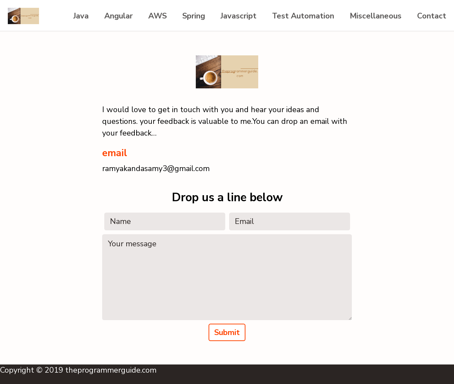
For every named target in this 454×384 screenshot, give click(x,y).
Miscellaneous (376, 16)
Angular (118, 16)
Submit (227, 332)
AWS (157, 16)
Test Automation (303, 16)
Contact (431, 16)
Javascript (238, 16)
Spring (193, 16)
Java (81, 16)
